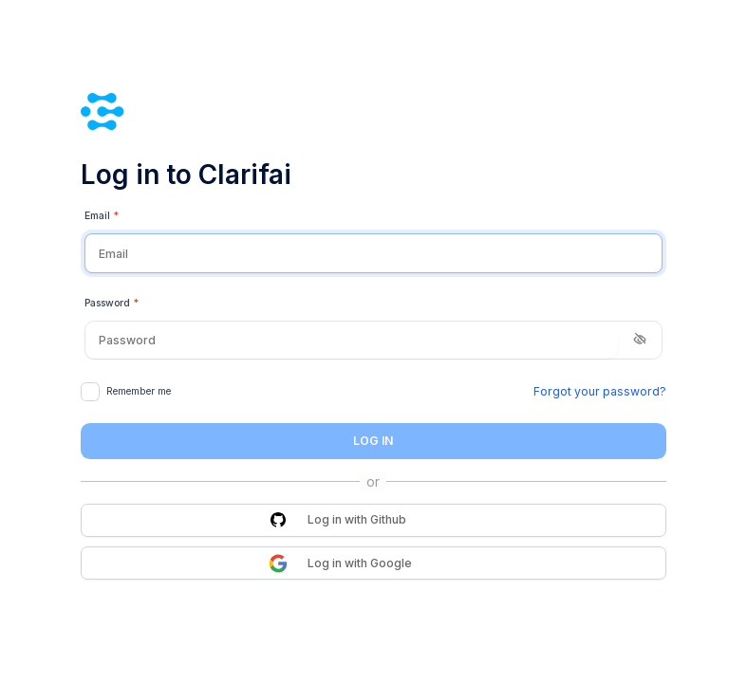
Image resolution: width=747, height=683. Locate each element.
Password (112, 303)
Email (102, 216)
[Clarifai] (373, 111)
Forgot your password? (599, 391)
